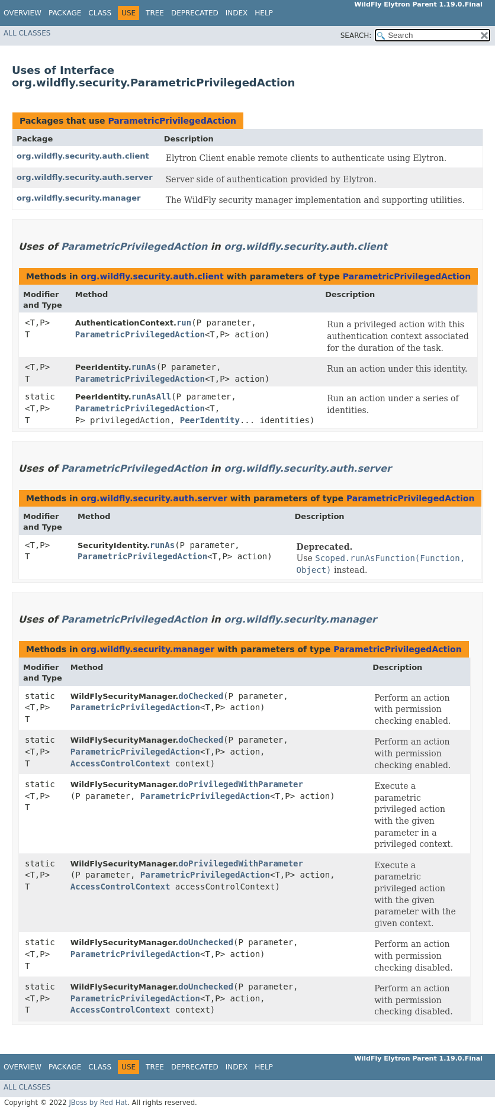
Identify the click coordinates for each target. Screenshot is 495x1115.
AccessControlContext (120, 763)
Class (99, 13)
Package (65, 13)
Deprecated (194, 13)
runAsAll (151, 396)
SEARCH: (356, 35)
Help (264, 13)
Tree (155, 13)
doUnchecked (205, 942)
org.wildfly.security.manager (78, 198)
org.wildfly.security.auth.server (85, 177)
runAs (143, 367)
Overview (22, 13)
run (183, 322)
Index (237, 13)
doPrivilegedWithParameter (240, 784)
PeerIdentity (210, 420)
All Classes (27, 33)
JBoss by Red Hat (98, 1102)
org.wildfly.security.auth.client (83, 156)
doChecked (200, 696)
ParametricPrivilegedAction (172, 120)
